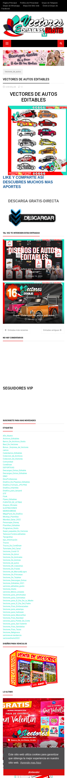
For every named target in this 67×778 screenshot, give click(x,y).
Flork (5, 496)
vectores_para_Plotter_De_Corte (16, 621)
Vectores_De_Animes (12, 560)
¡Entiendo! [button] (33, 772)
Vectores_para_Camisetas (14, 598)
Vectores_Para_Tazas (12, 629)
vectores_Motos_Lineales (13, 592)
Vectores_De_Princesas (13, 574)
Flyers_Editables (10, 499)
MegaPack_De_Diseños (13, 514)
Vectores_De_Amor (11, 554)
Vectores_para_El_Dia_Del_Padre (17, 603)
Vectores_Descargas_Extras (14, 580)
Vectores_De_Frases (11, 569)
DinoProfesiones (10, 479)
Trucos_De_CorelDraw (12, 546)
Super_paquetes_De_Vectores (15, 531)
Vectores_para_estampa (13, 609)
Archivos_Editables (11, 439)
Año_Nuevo (8, 436)
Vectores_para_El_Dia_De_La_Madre (18, 600)
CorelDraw (7, 465)
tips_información (10, 540)
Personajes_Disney (11, 522)
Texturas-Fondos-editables (14, 534)
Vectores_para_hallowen (13, 612)
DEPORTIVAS (8, 467)
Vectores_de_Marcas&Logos (15, 572)
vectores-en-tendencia (12, 635)
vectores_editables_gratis (13, 586)
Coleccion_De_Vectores (13, 459)
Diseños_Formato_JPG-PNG (15, 485)
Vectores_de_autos (13, 72)
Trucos (6, 543)
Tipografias (8, 537)
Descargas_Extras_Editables (15, 473)
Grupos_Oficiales (10, 505)
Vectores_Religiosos (11, 632)
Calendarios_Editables (12, 453)
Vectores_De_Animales (12, 557)
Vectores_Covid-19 (11, 551)
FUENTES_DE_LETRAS (12, 502)
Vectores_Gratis (9, 589)
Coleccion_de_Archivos (12, 456)
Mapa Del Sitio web (31, 6)
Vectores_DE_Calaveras (13, 566)
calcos (5, 450)
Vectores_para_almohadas (14, 595)
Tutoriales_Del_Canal (12, 548)
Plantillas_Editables (11, 525)
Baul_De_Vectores (10, 444)
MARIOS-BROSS (9, 511)
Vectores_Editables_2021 (13, 583)
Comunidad (8, 462)
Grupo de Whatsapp (11, 6)
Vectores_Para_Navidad (13, 618)
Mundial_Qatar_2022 (12, 520)
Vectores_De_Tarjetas (12, 577)
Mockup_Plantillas (11, 517)
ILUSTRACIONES (10, 508)
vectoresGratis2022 (11, 638)
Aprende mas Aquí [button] (30, 762)
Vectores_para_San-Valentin (15, 624)
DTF (4, 493)
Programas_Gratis (10, 528)
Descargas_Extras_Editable (14, 470)
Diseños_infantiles (10, 488)
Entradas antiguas (52, 330)
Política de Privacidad (29, 3)
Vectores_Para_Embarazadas (15, 606)
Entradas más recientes (16, 330)
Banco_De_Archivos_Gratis (14, 441)
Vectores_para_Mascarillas (14, 615)
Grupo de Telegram (50, 3)
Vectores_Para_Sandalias (14, 627)
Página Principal (10, 3)
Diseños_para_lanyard (12, 491)
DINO (5, 476)
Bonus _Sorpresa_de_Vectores (15, 447)
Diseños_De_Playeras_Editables (16, 482)
